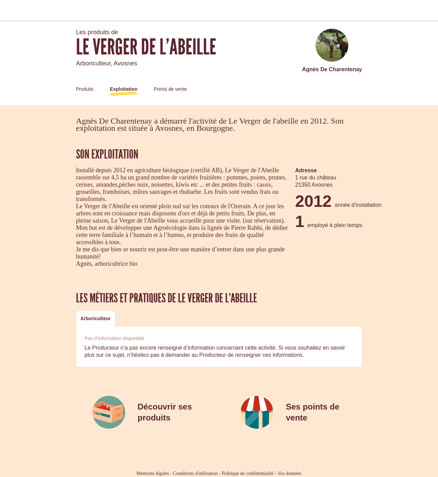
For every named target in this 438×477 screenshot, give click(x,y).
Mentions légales (153, 473)
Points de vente (170, 89)
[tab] (95, 319)
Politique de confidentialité (248, 473)
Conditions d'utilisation (195, 473)
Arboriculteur (95, 318)
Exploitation (123, 89)
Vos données (289, 473)
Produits (84, 89)
